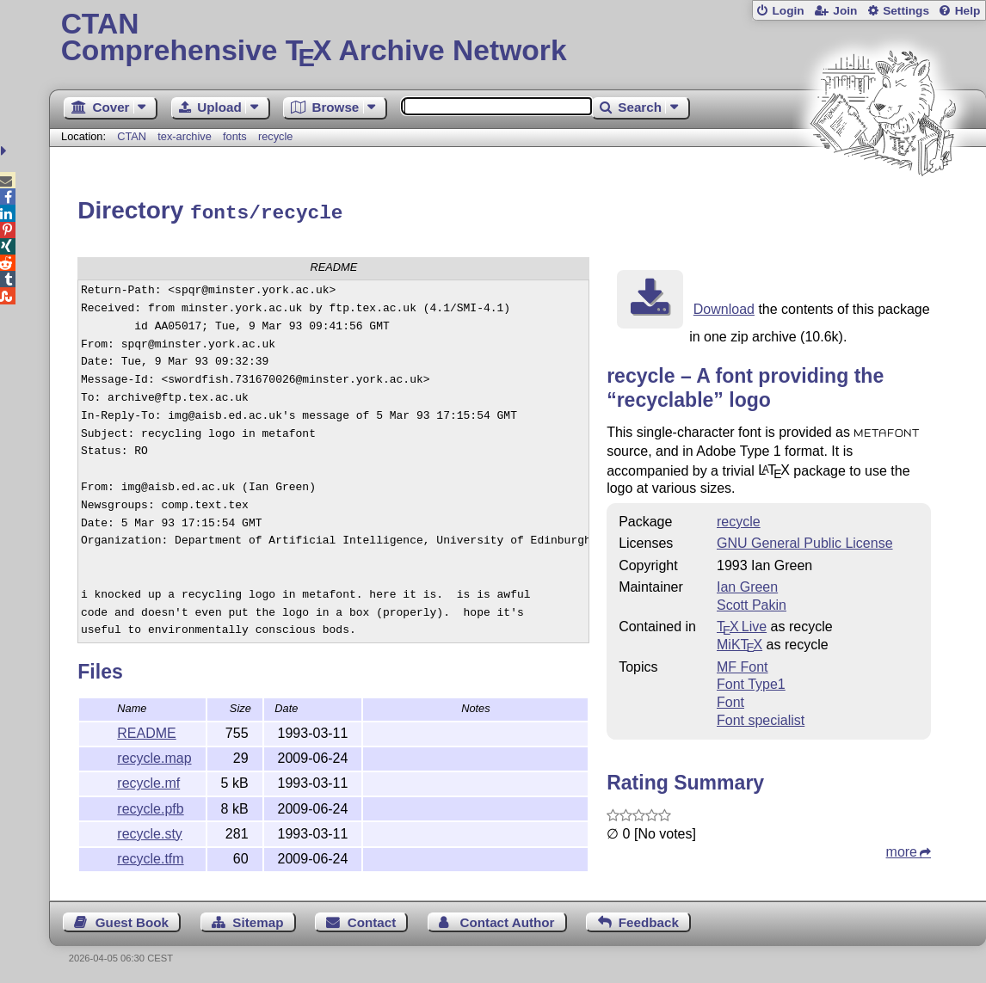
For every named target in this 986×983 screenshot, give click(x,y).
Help (968, 10)
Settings (906, 10)
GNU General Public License (805, 540)
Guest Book (132, 919)
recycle (275, 136)
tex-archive (184, 136)
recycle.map (154, 755)
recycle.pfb (150, 806)
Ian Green (747, 584)
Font (730, 699)
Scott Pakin (751, 602)
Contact (372, 919)
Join (845, 10)
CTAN (131, 136)
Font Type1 (751, 681)
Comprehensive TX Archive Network (518, 38)
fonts (235, 136)
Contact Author (507, 919)
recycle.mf (148, 780)
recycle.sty (149, 831)
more (901, 849)
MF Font (742, 664)
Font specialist (760, 717)
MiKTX (739, 642)
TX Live (742, 624)
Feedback (649, 919)
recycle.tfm (150, 856)
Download (724, 306)
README (146, 730)
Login (788, 10)
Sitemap (257, 919)
